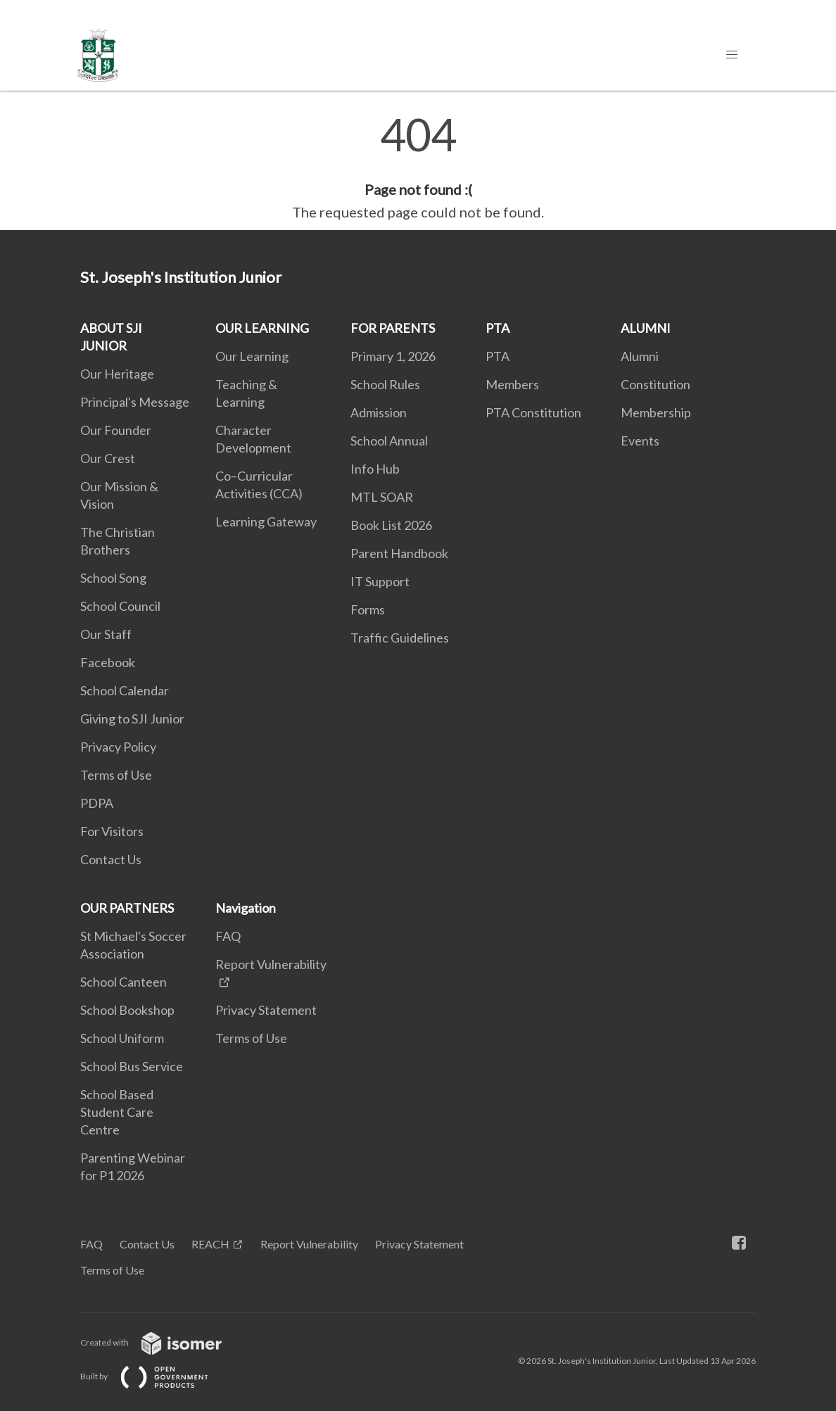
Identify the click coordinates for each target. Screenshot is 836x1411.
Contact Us (110, 859)
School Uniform (122, 1038)
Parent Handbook (399, 553)
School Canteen (123, 981)
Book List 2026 (391, 525)
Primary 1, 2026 (393, 356)
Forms (367, 609)
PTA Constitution (533, 412)
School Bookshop (127, 1010)
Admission (378, 412)
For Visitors (112, 831)
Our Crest (107, 458)
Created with (162, 1342)
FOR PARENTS (392, 328)
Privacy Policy (118, 746)
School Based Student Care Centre (116, 1112)
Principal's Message (134, 402)
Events (640, 440)
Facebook (107, 662)
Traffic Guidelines (399, 637)
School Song (113, 578)
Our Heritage (117, 373)
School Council (120, 606)
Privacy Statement (266, 1010)
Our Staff (106, 634)
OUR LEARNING (262, 328)
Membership (656, 412)
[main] (418, 167)
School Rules (385, 384)
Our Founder (115, 430)
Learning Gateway (266, 521)
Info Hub (375, 468)
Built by (155, 1376)
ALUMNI (646, 328)
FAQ (228, 936)
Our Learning (252, 356)
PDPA (96, 803)
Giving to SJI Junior (132, 718)
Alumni (640, 356)
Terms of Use (116, 775)
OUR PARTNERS (127, 908)
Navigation (245, 908)
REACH (210, 1244)
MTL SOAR (381, 497)
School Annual (389, 440)
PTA (497, 328)
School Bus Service (131, 1066)
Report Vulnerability (309, 1244)
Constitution (655, 384)
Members (512, 384)
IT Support (380, 581)
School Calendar (124, 690)
